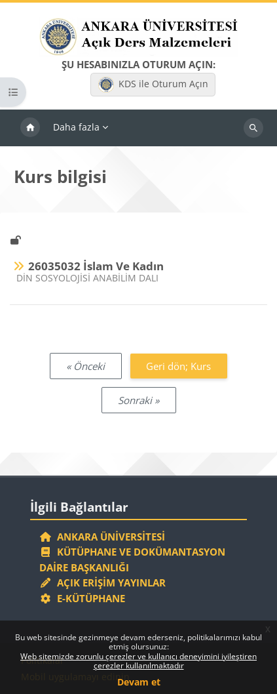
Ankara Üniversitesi (102, 536)
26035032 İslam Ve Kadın (96, 266)
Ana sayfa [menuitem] (30, 128)
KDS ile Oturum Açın (153, 84)
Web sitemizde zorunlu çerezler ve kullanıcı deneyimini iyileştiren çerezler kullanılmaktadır (138, 661)
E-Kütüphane (82, 598)
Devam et (138, 682)
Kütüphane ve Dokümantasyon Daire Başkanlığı (132, 559)
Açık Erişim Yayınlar (103, 582)
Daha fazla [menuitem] (76, 127)
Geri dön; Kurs (178, 366)
